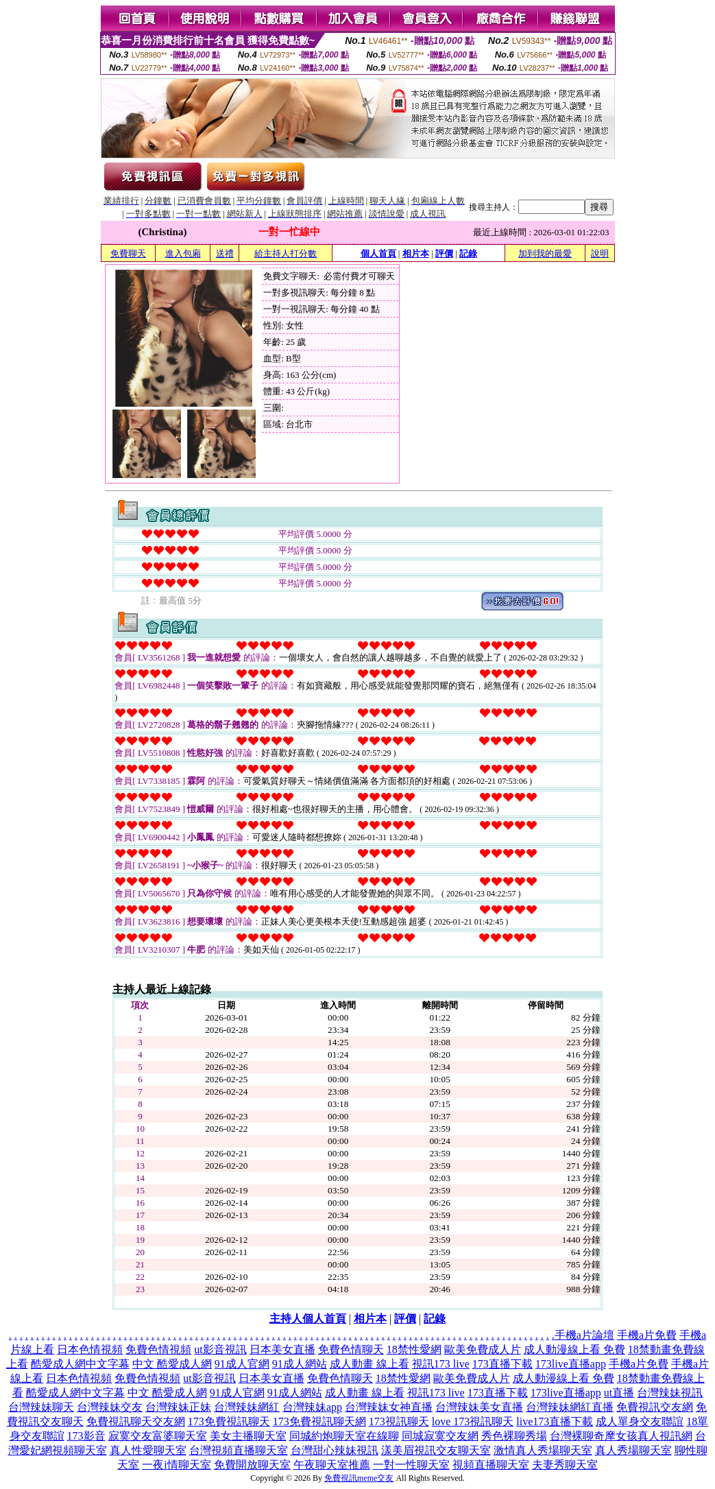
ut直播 (619, 1392)
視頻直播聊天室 (490, 1464)
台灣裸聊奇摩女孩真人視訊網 (621, 1436)
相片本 (415, 253)
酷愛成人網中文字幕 (80, 1364)
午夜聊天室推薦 (331, 1464)
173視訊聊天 (399, 1421)
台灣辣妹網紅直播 (570, 1407)
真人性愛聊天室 (148, 1450)
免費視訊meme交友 (358, 1478)
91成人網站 (299, 1364)
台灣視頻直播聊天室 (238, 1450)
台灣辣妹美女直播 (479, 1407)
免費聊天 (128, 253)
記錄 (468, 253)
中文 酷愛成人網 (172, 1364)
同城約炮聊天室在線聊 (344, 1436)
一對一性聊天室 (411, 1464)
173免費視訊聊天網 (319, 1421)
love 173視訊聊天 (473, 1421)
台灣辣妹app (312, 1407)
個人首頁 (378, 253)
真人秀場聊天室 (633, 1450)
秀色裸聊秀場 (514, 1436)
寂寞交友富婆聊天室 (157, 1436)
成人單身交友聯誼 (639, 1421)
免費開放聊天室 (252, 1464)
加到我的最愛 (545, 253)
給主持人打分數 (285, 253)
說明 (600, 253)
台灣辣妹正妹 (178, 1407)
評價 (444, 253)
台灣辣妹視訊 (670, 1392)
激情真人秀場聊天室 (543, 1450)
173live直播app (570, 1364)
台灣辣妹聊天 (41, 1407)
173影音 (86, 1436)
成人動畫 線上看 (369, 1364)
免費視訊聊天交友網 (135, 1421)
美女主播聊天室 (248, 1436)
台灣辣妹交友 (110, 1407)
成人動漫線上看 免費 (574, 1349)
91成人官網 (242, 1364)
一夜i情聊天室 (176, 1464)
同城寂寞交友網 (440, 1436)
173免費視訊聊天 (229, 1421)
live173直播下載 (554, 1421)
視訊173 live (441, 1364)
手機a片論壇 (584, 1335)
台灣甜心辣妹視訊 (334, 1450)
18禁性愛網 (414, 1349)
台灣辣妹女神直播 (389, 1407)
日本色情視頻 (90, 1349)
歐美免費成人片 (482, 1349)
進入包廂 (183, 253)
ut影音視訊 (220, 1349)
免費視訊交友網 (654, 1407)
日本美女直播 (282, 1349)
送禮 (225, 253)
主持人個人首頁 (307, 1318)
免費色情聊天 (351, 1349)
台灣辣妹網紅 (247, 1407)
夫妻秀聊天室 (565, 1464)
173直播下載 (502, 1364)
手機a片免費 (647, 1335)
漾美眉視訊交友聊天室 (436, 1450)
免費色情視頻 (158, 1349)
